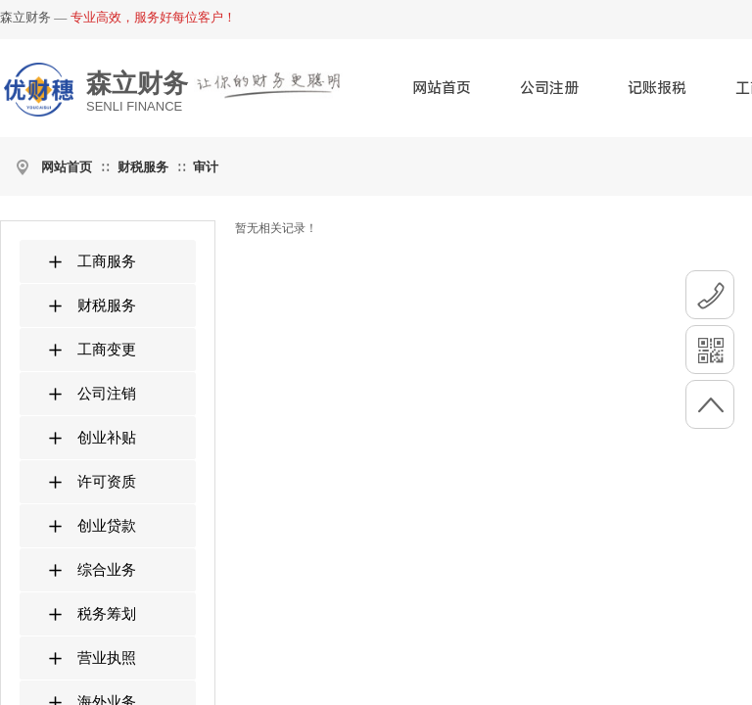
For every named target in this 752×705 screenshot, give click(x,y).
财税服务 (143, 167)
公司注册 (549, 88)
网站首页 (441, 88)
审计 (205, 167)
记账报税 (657, 88)
